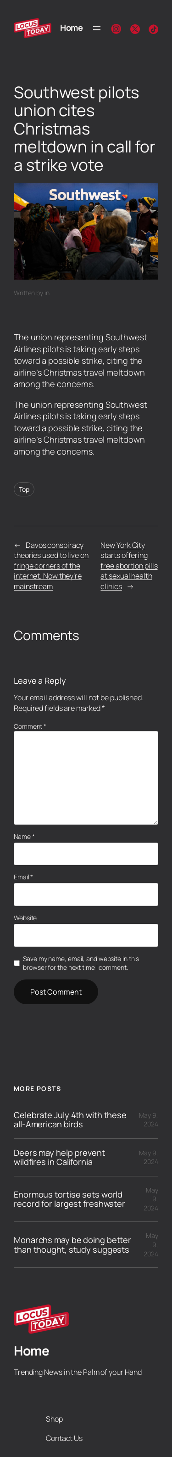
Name (24, 836)
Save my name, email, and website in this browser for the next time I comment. (81, 963)
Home (71, 27)
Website (25, 917)
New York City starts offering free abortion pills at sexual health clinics (128, 565)
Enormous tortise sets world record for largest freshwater (69, 1199)
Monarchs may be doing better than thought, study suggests (72, 1244)
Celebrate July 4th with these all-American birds (70, 1119)
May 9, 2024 (148, 1120)
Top (24, 489)
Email (23, 876)
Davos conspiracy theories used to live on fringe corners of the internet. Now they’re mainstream (51, 565)
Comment (30, 726)
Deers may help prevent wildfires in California (59, 1157)
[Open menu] (96, 28)
